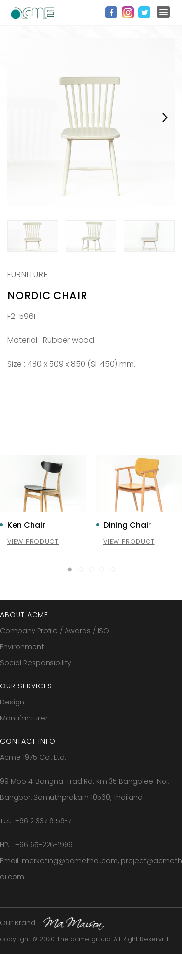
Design (12, 702)
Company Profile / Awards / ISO (54, 631)
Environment (22, 647)
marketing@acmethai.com (70, 861)
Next (165, 117)
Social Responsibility (35, 663)
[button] (70, 569)
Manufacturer (24, 718)
